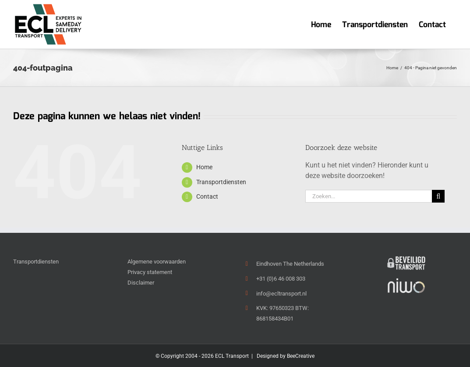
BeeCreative (301, 356)
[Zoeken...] (368, 196)
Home (204, 167)
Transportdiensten (221, 181)
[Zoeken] (438, 196)
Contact (207, 196)
